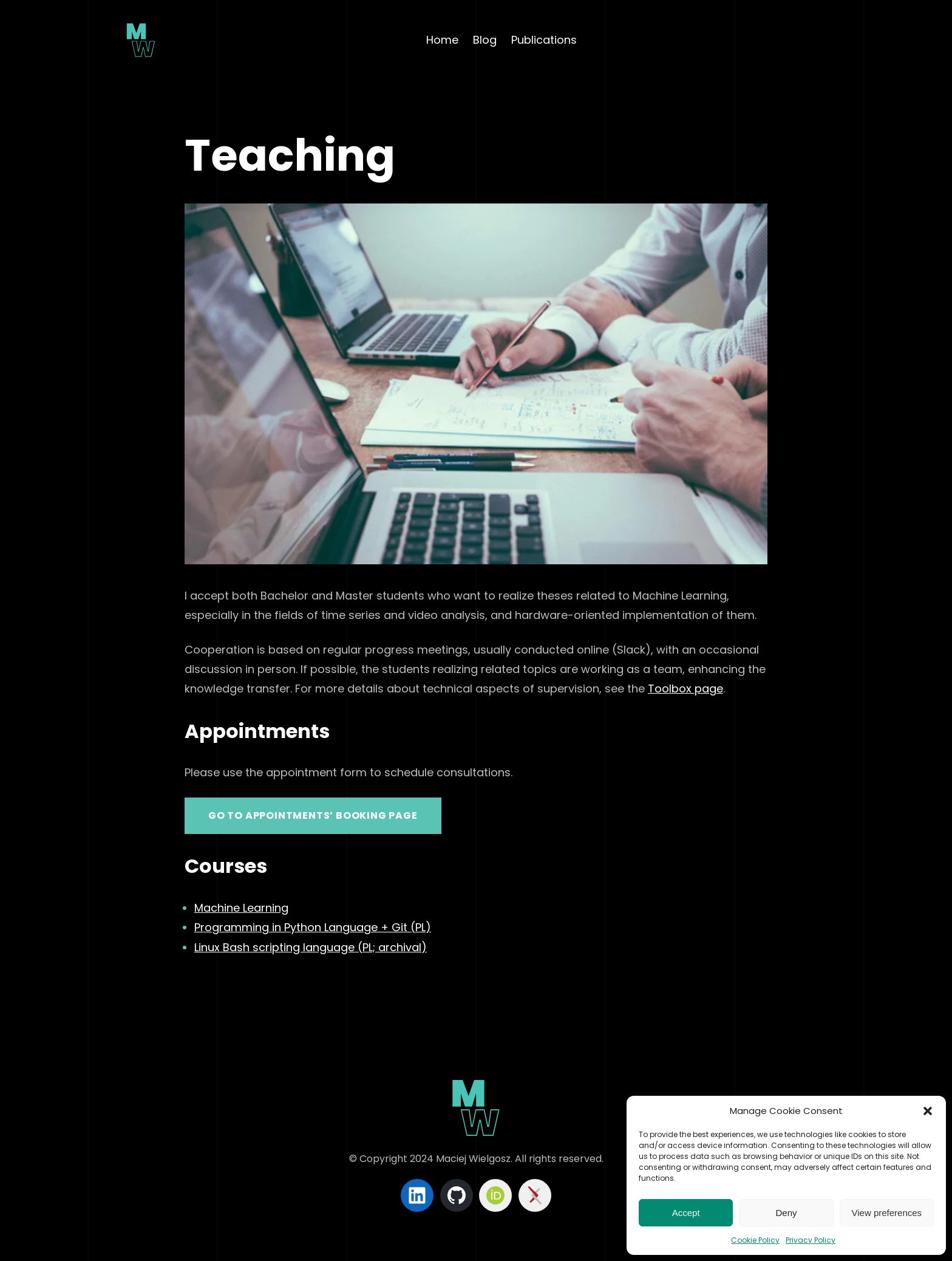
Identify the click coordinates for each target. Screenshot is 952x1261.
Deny (786, 1213)
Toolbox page (685, 688)
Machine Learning (241, 907)
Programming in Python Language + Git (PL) (312, 927)
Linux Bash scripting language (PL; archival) (310, 947)
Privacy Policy (810, 1240)
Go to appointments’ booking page (313, 815)
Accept (686, 1213)
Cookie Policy (755, 1240)
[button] (928, 1111)
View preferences (887, 1213)
